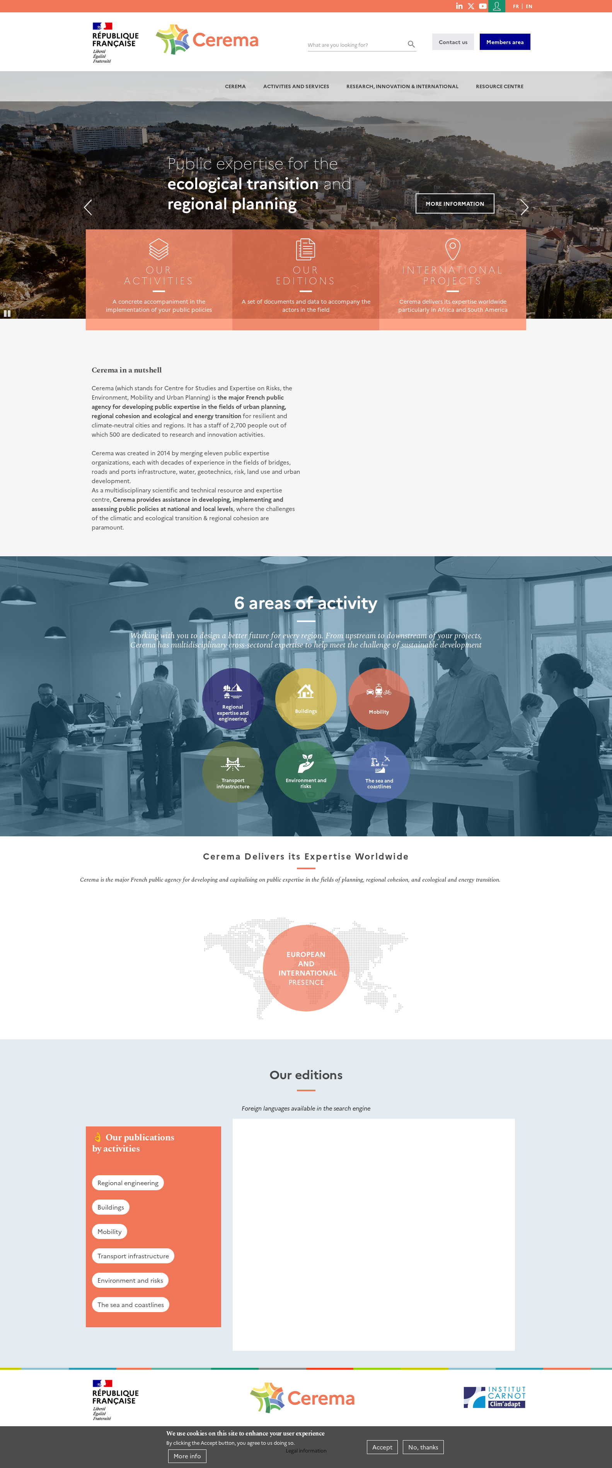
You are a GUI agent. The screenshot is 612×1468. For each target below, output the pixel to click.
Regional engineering (128, 1182)
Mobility (379, 711)
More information (455, 203)
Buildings (306, 711)
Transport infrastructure (233, 783)
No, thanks (423, 1447)
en (529, 6)
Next (524, 207)
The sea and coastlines (379, 784)
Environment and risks (306, 783)
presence (306, 968)
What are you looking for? (338, 45)
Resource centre (499, 86)
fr (516, 6)
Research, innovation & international (402, 86)
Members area (505, 42)
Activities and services (296, 86)
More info (187, 1456)
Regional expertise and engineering (233, 712)
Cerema (235, 86)
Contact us (453, 42)
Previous (87, 207)
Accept (382, 1447)
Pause (8, 313)
